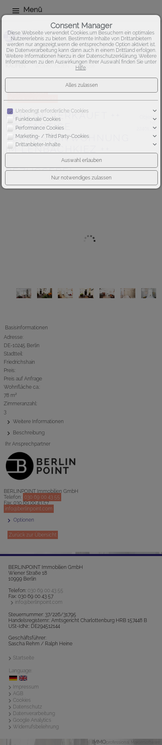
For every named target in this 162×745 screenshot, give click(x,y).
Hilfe (80, 68)
